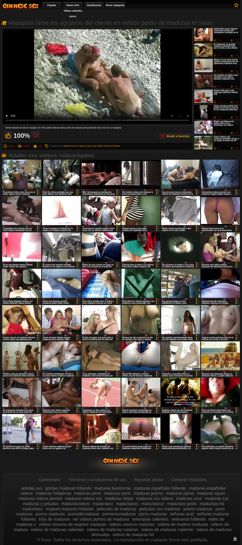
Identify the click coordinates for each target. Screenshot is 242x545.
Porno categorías (115, 5)
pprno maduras (153, 514)
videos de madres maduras (182, 524)
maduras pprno (180, 493)
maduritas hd (212, 503)
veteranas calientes (150, 519)
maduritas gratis (182, 503)
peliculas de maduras (116, 509)
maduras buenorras (112, 488)
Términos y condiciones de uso (97, 479)
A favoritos (236, 5)
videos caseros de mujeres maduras (72, 524)
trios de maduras (54, 519)
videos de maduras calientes (57, 529)
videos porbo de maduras (108, 146)
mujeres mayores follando (70, 509)
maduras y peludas (40, 503)
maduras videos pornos (40, 498)
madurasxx (103, 503)
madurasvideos (75, 503)
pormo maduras (50, 514)
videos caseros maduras (132, 524)
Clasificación (94, 5)
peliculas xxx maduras (159, 509)
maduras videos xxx (83, 498)
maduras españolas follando (160, 488)
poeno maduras (198, 509)
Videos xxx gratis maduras (20, 6)
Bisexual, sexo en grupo (74, 146)
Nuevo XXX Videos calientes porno (73, 11)
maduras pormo (148, 493)
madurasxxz (153, 503)
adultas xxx (31, 488)
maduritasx (32, 509)
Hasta (235, 539)
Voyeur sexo (91, 146)
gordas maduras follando (68, 488)
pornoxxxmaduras (119, 514)
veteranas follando (188, 519)
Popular (51, 5)
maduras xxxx (189, 498)
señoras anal (182, 514)
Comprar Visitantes (189, 479)
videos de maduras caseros (112, 529)
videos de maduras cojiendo (167, 529)
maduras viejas (119, 498)
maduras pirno (87, 493)
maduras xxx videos (154, 498)
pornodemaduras (83, 514)
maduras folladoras (53, 493)
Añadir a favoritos (178, 136)
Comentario (49, 479)
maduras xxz (217, 498)
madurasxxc (127, 503)
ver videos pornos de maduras (101, 519)
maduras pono (117, 493)
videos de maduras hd (133, 534)
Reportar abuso (148, 479)
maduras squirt (211, 493)
